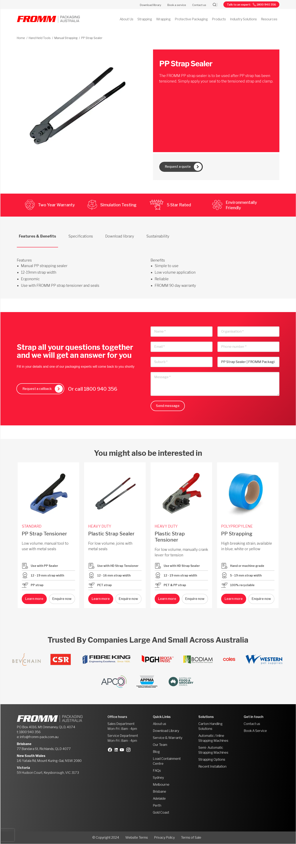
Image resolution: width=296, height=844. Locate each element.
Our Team (160, 745)
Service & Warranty (167, 738)
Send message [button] (167, 406)
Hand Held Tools (40, 38)
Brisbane (159, 792)
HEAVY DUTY (99, 526)
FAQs (157, 771)
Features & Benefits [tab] (37, 236)
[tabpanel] (148, 268)
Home (21, 38)
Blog (156, 752)
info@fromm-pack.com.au (39, 737)
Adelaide (159, 799)
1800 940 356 (102, 389)
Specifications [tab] (80, 236)
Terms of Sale (191, 838)
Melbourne (161, 785)
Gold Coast (161, 813)
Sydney (158, 778)
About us (159, 724)
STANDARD (31, 526)
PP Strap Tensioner (44, 534)
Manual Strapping (66, 38)
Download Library (166, 731)
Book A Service (255, 731)
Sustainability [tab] (157, 236)
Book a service (176, 5)
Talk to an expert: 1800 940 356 (251, 4)
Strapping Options (211, 760)
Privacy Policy (164, 838)
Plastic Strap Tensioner (170, 537)
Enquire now (62, 599)
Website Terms (136, 838)
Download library (150, 5)
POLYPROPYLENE (237, 526)
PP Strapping (236, 534)
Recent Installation (212, 767)
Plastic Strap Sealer (111, 534)
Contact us (199, 5)
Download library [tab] (119, 236)
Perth (157, 806)
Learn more (34, 599)
